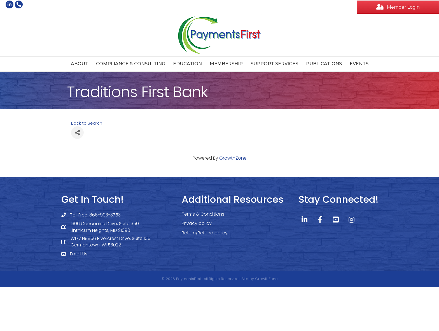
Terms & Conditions (203, 214)
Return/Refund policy (205, 233)
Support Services (274, 63)
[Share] (77, 132)
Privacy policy (197, 223)
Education (187, 63)
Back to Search (86, 123)
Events (359, 63)
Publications (324, 63)
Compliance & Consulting (130, 63)
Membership (226, 63)
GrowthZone (233, 158)
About (79, 63)
